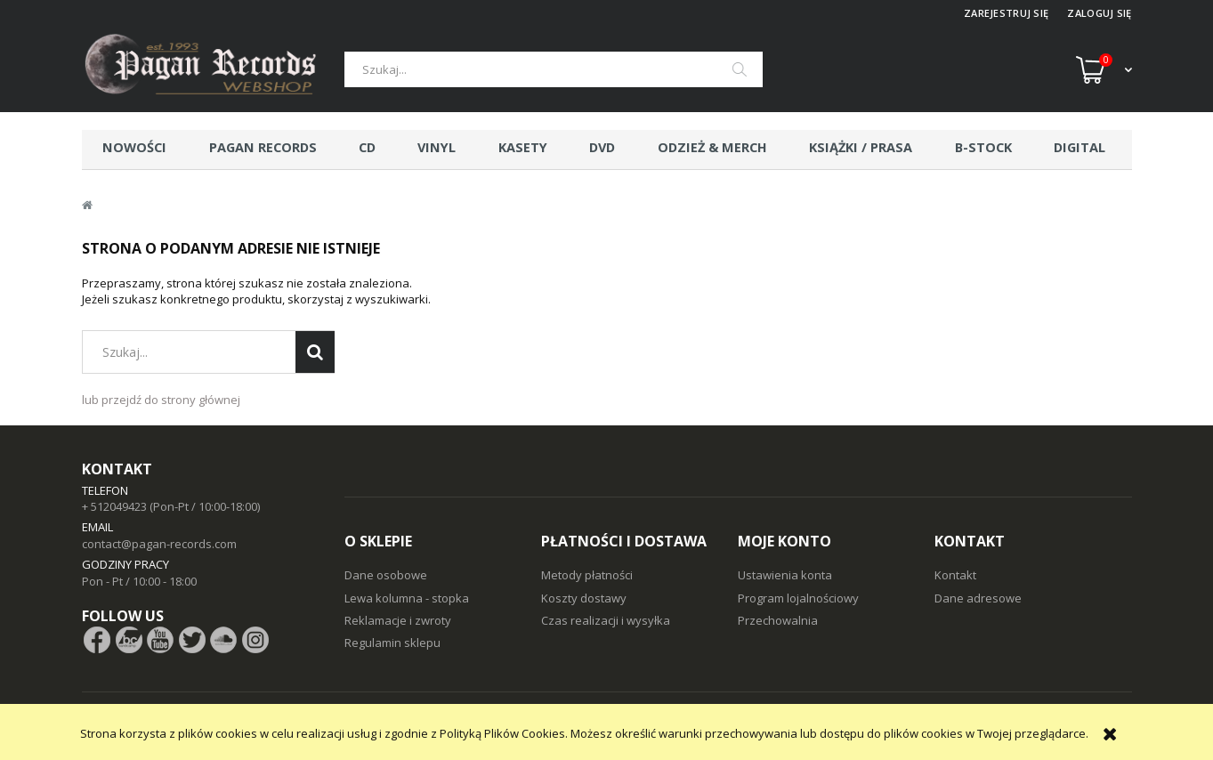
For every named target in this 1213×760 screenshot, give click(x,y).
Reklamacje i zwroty (397, 620)
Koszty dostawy (584, 598)
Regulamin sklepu (392, 643)
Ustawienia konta (785, 575)
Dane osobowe (385, 575)
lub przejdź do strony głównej (161, 400)
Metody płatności (587, 575)
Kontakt (955, 575)
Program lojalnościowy (798, 598)
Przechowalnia (778, 620)
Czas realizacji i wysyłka (605, 620)
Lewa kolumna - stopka (406, 598)
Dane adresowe (978, 598)
